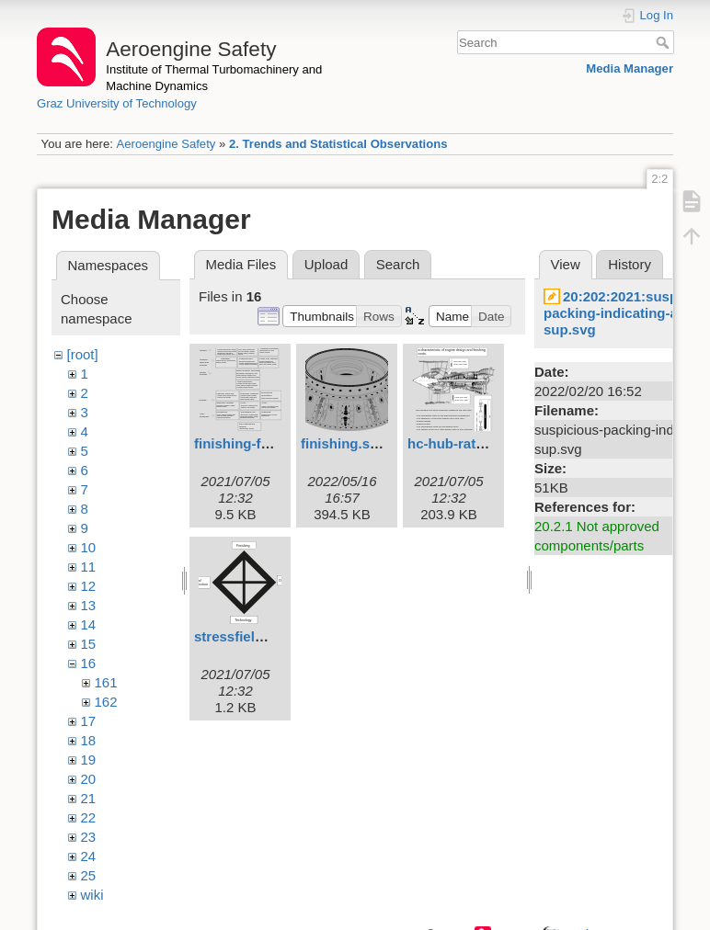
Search (664, 42)
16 (89, 663)
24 (89, 856)
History (629, 264)
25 (89, 875)
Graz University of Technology (117, 103)
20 (89, 779)
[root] (82, 354)
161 (106, 682)
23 (89, 837)
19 (89, 759)
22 (89, 817)
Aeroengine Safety (165, 144)
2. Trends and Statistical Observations (338, 144)
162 (106, 701)
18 (89, 740)
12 (89, 586)
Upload (326, 264)
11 (89, 566)
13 (89, 605)
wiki (92, 894)
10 (89, 547)
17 (89, 721)
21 (89, 798)
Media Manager (629, 68)
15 (89, 644)
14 (89, 624)
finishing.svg (343, 443)
